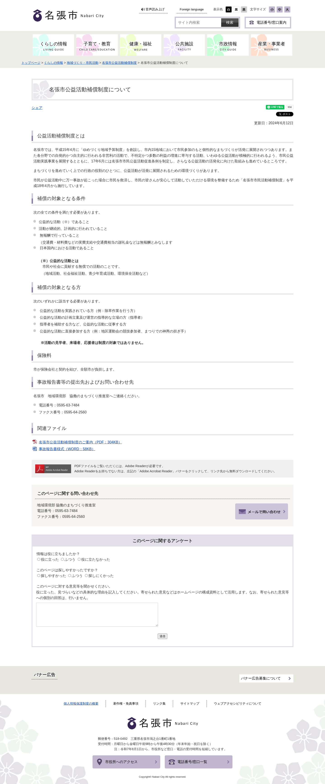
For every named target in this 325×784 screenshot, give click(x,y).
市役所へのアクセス (121, 762)
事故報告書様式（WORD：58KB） (67, 449)
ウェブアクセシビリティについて (237, 703)
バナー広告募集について (261, 677)
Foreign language (192, 9)
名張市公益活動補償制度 (133, 63)
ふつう (70, 559)
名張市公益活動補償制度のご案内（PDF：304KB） (80, 442)
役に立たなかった (95, 559)
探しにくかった (101, 576)
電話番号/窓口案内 (271, 22)
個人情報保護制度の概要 (81, 703)
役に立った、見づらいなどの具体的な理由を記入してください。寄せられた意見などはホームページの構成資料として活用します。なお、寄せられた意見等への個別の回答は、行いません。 (162, 595)
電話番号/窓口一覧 (192, 762)
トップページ (44, 63)
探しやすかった (53, 576)
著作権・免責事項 (125, 703)
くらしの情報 (67, 63)
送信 (162, 636)
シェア (37, 108)
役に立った (50, 559)
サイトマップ (189, 703)
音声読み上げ (155, 9)
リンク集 (159, 703)
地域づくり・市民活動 (96, 63)
